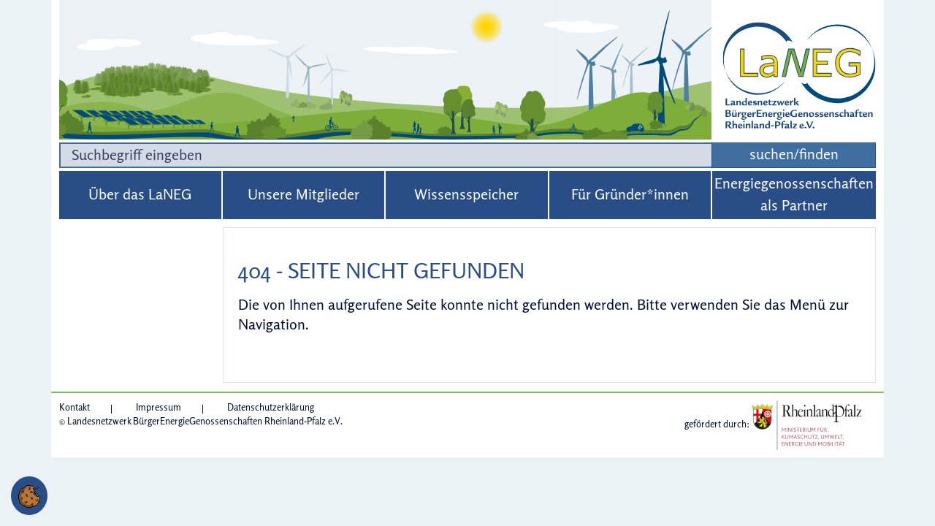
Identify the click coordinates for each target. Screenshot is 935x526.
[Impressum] (169, 407)
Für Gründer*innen (630, 194)
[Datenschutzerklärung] (270, 407)
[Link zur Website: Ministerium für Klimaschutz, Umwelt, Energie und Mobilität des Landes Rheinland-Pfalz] (806, 424)
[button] (29, 496)
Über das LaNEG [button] (139, 194)
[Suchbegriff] (385, 155)
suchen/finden (794, 154)
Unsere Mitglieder (303, 194)
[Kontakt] (85, 407)
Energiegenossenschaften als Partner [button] (794, 194)
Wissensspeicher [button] (466, 194)
